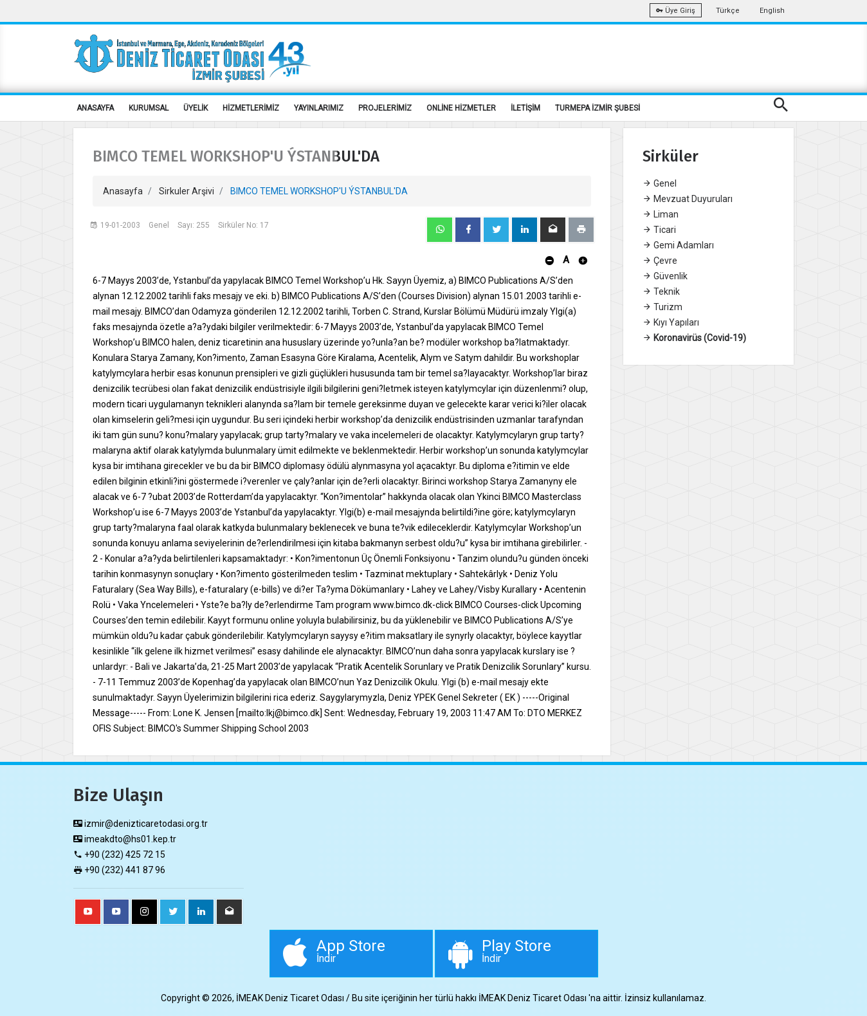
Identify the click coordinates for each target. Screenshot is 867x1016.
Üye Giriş (675, 10)
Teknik (661, 291)
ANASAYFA (95, 108)
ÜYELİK (195, 108)
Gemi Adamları (678, 245)
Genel (660, 183)
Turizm (662, 307)
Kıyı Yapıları (671, 322)
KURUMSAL (149, 108)
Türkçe (728, 10)
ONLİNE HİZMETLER (461, 108)
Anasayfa (123, 191)
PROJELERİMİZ (385, 108)
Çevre (660, 260)
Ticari (659, 230)
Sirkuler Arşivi (186, 191)
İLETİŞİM (525, 108)
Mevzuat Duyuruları (688, 199)
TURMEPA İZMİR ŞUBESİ (597, 108)
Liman (661, 214)
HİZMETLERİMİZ (251, 108)
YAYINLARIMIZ (318, 108)
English (772, 10)
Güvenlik (665, 276)
